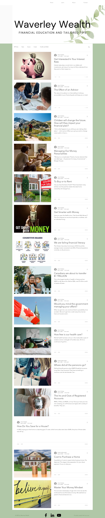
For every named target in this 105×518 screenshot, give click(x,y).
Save (23, 47)
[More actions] (88, 55)
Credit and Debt (44, 47)
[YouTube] (59, 515)
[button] (89, 47)
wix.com (87, 515)
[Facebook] (45, 515)
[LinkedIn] (52, 515)
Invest (35, 47)
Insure (28, 47)
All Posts (16, 47)
